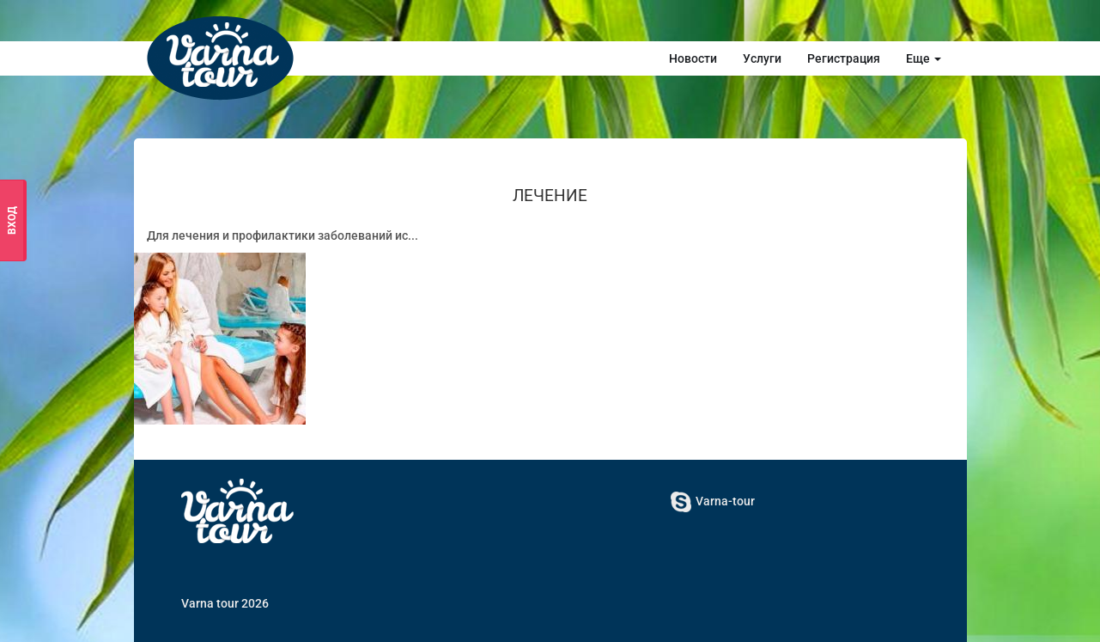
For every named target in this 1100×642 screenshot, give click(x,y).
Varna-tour (713, 501)
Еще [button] (923, 58)
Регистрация (843, 58)
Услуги (762, 58)
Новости (693, 58)
